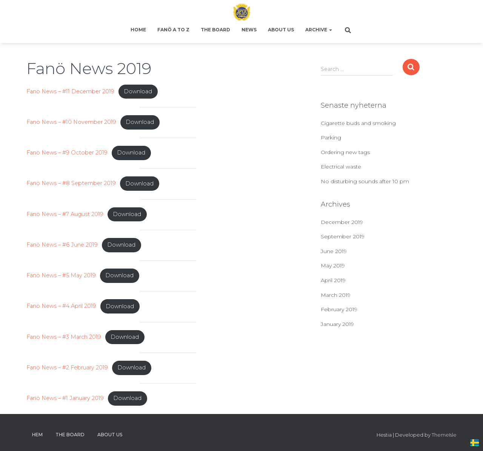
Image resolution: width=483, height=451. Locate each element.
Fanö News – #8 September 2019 (71, 183)
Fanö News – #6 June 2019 (62, 244)
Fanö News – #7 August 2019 (64, 214)
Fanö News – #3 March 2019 (63, 337)
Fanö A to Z (173, 29)
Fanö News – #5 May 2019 (61, 275)
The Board (215, 29)
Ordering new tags (345, 152)
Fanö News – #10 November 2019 (71, 122)
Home (138, 29)
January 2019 (337, 324)
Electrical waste (341, 166)
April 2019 (333, 280)
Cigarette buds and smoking (358, 123)
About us (281, 29)
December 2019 (342, 222)
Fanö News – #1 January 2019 (65, 398)
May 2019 (333, 265)
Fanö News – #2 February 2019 (67, 367)
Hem (37, 434)
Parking (331, 137)
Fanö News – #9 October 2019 (67, 152)
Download (138, 91)
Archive (318, 29)
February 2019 (339, 309)
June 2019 (334, 251)
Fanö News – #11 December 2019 (70, 91)
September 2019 (343, 236)
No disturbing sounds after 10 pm (365, 181)
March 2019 (336, 295)
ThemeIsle (444, 435)
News (249, 29)
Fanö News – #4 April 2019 (61, 306)
